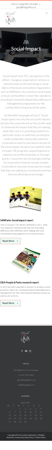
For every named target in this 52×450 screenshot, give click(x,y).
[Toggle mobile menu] (46, 13)
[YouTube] (26, 351)
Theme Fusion (40, 437)
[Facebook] (22, 351)
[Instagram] (30, 351)
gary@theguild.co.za (26, 7)
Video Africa (29, 437)
